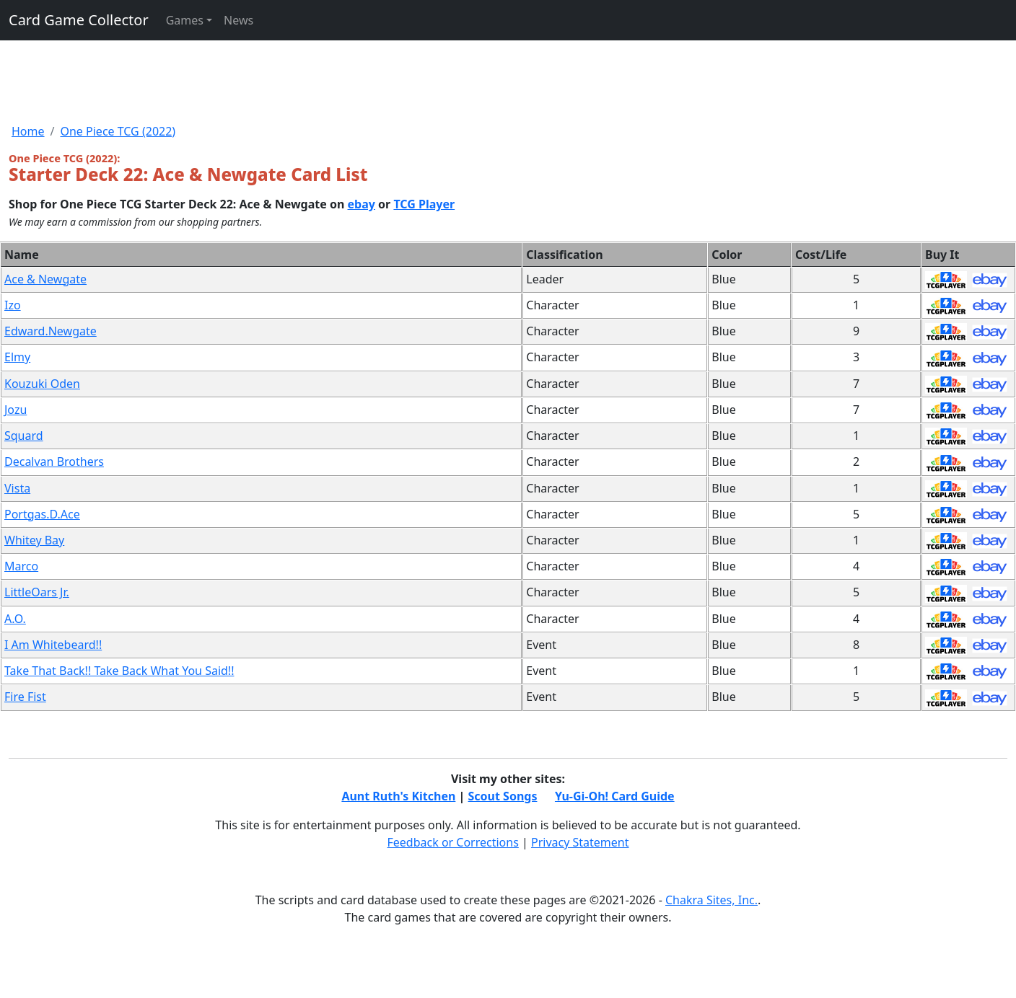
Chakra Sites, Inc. (711, 900)
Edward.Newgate (50, 331)
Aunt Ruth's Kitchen (398, 796)
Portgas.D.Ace (42, 514)
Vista (17, 488)
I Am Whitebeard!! (53, 645)
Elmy (17, 357)
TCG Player (424, 204)
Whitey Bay (34, 540)
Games (184, 20)
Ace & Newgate (45, 279)
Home (28, 131)
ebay (361, 204)
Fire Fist (25, 697)
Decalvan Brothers (54, 461)
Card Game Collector (79, 20)
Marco (21, 566)
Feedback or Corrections (452, 842)
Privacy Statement (580, 842)
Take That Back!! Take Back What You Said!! (119, 671)
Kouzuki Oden (42, 384)
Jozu (15, 410)
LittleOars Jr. (36, 592)
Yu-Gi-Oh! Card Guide (615, 796)
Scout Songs (503, 796)
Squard (23, 435)
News (238, 20)
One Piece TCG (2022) (117, 131)
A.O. (15, 619)
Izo (12, 305)
